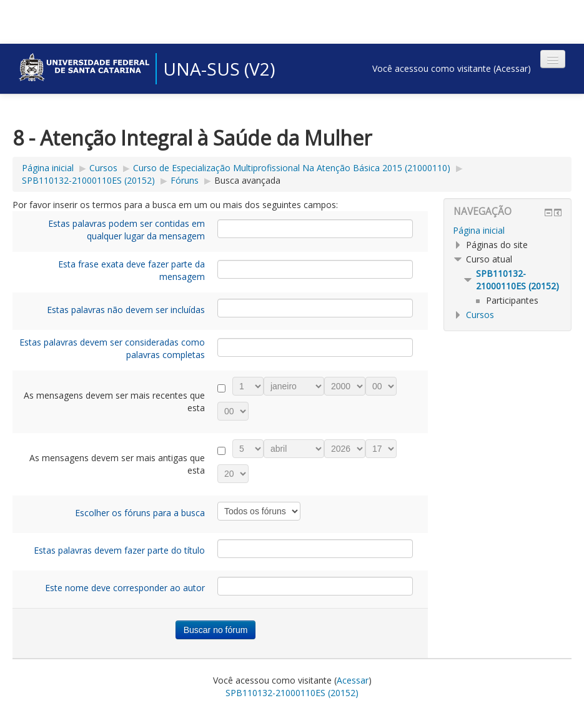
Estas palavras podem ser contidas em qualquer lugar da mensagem (126, 229)
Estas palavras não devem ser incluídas (126, 310)
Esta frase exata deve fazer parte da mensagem (131, 270)
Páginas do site (497, 245)
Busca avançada (247, 180)
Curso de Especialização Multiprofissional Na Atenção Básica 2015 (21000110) (291, 168)
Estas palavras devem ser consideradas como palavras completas (112, 348)
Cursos (103, 168)
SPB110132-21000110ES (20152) (88, 180)
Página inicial (48, 168)
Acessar (512, 68)
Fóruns (185, 180)
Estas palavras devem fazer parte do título (119, 550)
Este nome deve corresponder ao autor (125, 588)
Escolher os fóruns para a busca (140, 513)
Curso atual (489, 259)
